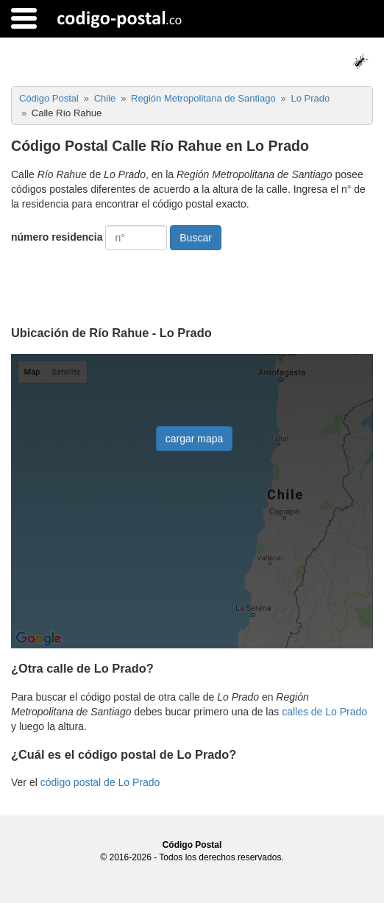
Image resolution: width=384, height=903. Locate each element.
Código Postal (192, 845)
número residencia (57, 237)
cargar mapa (195, 439)
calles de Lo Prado (324, 712)
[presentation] (123, 282)
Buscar (195, 238)
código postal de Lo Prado (100, 782)
